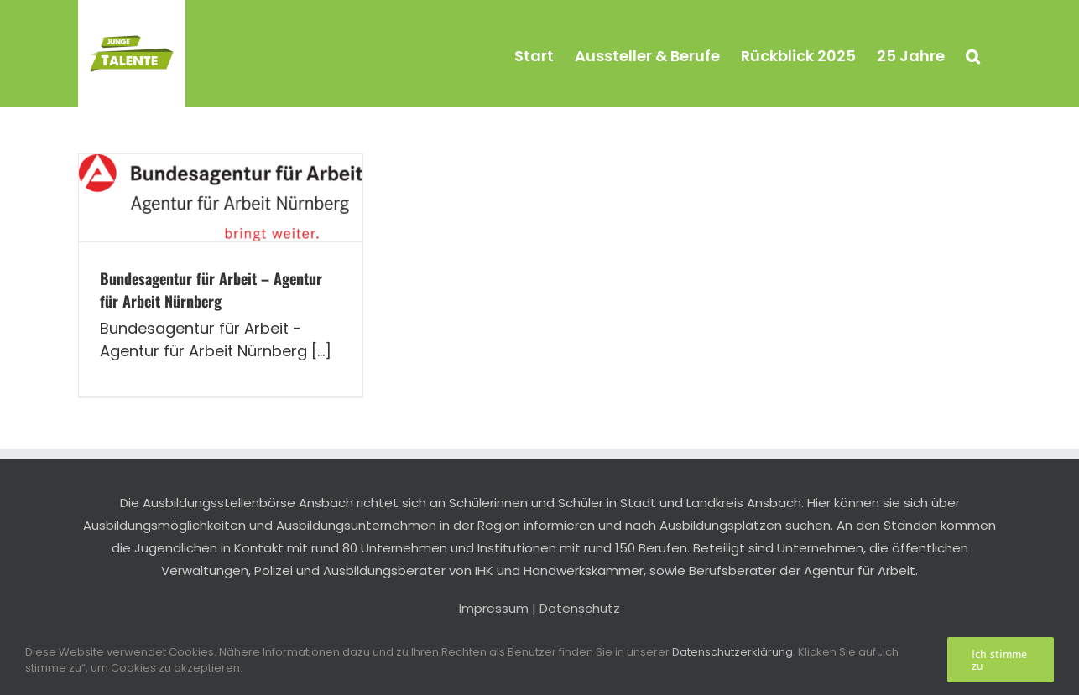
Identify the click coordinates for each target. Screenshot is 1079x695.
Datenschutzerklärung (732, 652)
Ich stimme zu (999, 659)
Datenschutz (580, 608)
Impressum (494, 608)
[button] (973, 53)
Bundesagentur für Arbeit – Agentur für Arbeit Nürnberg (211, 289)
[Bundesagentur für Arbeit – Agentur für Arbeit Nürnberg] (220, 197)
